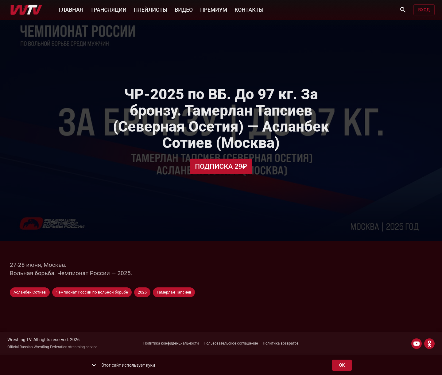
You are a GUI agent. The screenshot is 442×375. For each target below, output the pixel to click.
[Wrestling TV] (26, 10)
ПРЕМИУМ (213, 9)
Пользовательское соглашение (231, 343)
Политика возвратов (281, 343)
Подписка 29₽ (221, 166)
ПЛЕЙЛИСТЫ (150, 9)
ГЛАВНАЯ (71, 9)
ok (342, 365)
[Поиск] (403, 9)
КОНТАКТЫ (249, 9)
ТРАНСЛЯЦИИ (108, 9)
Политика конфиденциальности (171, 343)
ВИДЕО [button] (183, 9)
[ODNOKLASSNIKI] (429, 343)
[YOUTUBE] (416, 343)
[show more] (94, 365)
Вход (424, 10)
